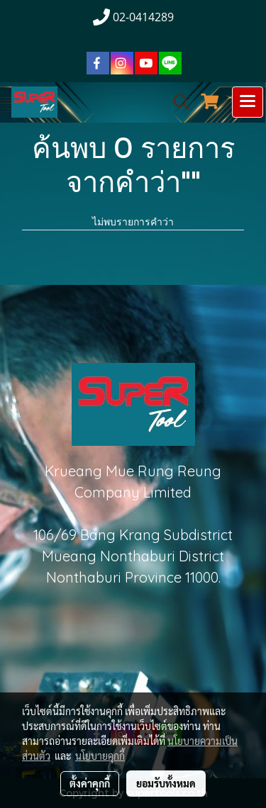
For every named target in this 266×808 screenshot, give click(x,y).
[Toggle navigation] (247, 102)
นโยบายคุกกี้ (100, 755)
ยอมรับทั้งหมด (166, 783)
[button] (176, 102)
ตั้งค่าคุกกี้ (90, 783)
